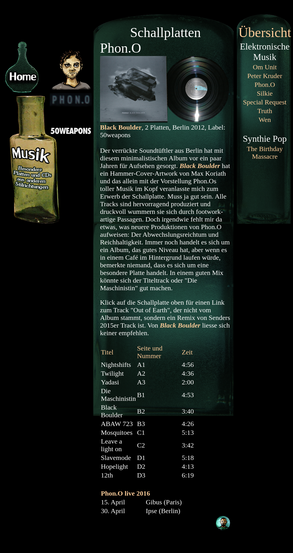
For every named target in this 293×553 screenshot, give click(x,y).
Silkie (265, 93)
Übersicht (264, 32)
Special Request (265, 102)
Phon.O (265, 84)
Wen (265, 119)
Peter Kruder (264, 75)
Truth (264, 111)
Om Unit (265, 67)
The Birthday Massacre (265, 152)
